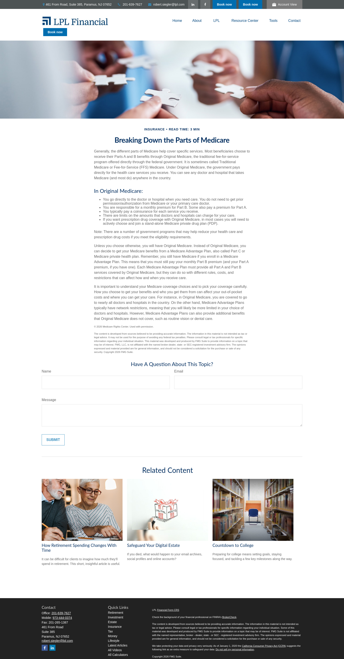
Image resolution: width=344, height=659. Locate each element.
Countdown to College (233, 537)
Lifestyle (113, 632)
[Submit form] (53, 431)
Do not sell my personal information (235, 641)
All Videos (115, 642)
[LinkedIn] (219, 4)
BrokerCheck (229, 609)
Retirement (115, 604)
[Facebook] (231, 4)
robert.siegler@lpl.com (166, 4)
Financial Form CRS (168, 602)
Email (178, 363)
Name (46, 363)
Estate (112, 614)
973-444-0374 (62, 610)
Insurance (115, 618)
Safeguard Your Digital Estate (153, 537)
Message (49, 392)
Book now (250, 4)
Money (112, 628)
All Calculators (118, 647)
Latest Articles (117, 637)
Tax (110, 623)
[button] (177, 21)
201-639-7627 (129, 4)
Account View (284, 4)
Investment (115, 609)
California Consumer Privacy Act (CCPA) (264, 637)
